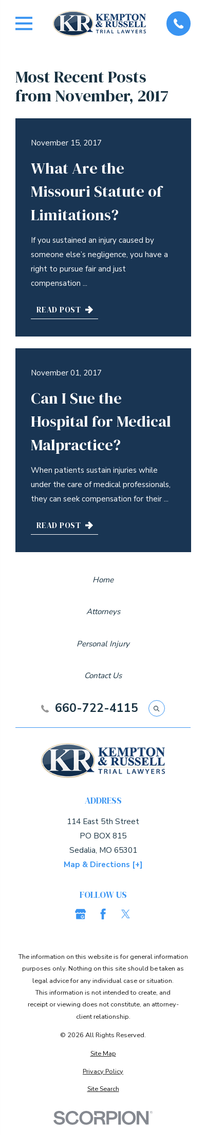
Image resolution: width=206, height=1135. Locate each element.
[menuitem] (103, 1053)
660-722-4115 (96, 708)
